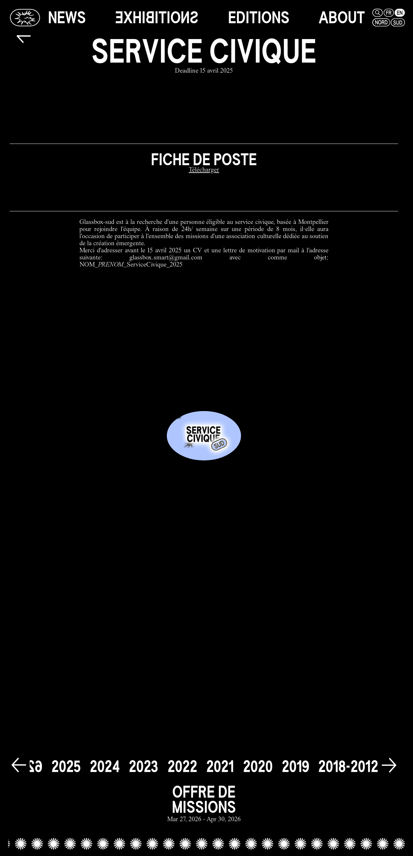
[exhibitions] (156, 17)
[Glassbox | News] (25, 17)
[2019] (295, 766)
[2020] (258, 766)
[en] (399, 13)
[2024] (105, 766)
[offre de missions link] (204, 803)
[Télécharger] (204, 170)
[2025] (66, 766)
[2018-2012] (348, 766)
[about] (342, 17)
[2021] (220, 766)
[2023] (143, 766)
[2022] (182, 766)
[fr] (388, 13)
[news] (67, 17)
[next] (389, 765)
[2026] (27, 766)
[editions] (258, 17)
